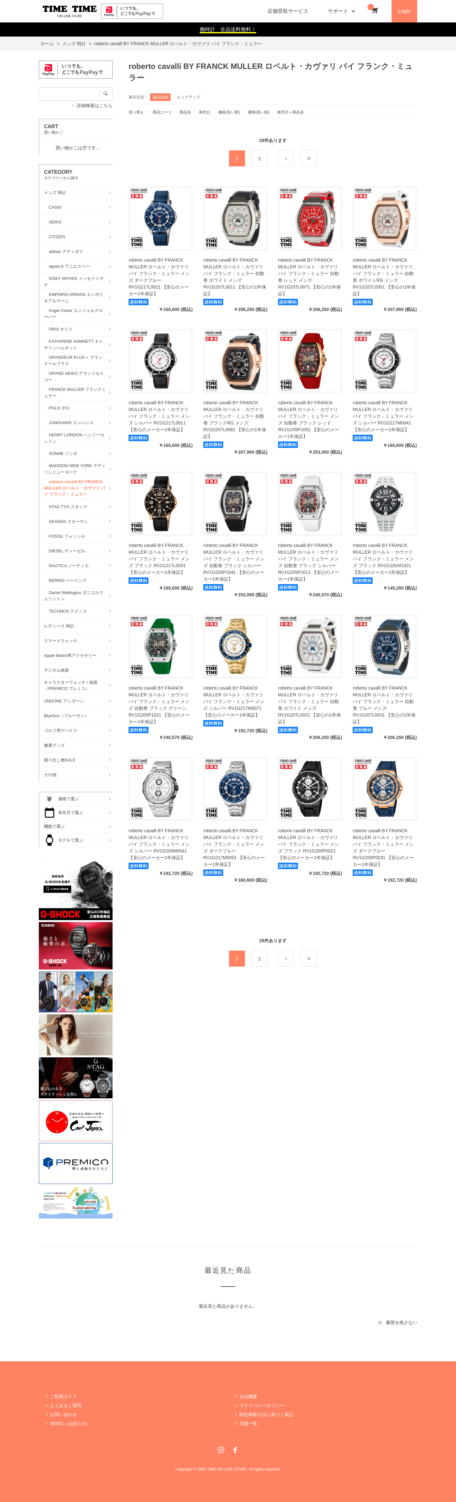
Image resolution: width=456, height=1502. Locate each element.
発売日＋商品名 (290, 112)
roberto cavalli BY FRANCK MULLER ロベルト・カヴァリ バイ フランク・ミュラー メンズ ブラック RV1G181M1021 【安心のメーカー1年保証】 (383, 559)
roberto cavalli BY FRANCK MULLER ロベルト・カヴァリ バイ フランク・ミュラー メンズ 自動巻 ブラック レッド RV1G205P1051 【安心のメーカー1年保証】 (308, 419)
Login (404, 11)
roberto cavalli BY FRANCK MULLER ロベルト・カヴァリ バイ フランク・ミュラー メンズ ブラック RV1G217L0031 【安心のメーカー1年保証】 (159, 559)
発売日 (204, 112)
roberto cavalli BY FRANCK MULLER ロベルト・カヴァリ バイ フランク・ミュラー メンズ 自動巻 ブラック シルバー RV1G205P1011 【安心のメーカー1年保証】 (308, 562)
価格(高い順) (258, 112)
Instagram (221, 1450)
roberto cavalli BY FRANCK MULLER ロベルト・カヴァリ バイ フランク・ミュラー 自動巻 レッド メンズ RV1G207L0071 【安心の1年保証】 (309, 276)
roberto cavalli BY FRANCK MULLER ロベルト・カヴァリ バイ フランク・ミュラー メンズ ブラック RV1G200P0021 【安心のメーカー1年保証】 (308, 844)
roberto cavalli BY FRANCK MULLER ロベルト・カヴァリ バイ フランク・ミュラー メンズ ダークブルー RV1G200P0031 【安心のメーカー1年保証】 (383, 847)
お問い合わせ (63, 1414)
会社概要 (248, 1396)
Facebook (235, 1450)
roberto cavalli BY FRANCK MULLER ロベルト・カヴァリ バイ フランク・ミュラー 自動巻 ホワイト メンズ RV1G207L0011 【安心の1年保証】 (234, 276)
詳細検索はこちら (95, 105)
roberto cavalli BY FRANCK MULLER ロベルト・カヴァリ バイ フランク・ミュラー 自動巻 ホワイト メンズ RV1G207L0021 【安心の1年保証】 (309, 704)
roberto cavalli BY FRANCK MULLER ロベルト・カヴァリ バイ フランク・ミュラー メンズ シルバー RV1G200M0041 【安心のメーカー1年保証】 (159, 844)
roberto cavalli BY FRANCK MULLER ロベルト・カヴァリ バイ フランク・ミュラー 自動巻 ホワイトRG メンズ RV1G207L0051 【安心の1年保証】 (384, 276)
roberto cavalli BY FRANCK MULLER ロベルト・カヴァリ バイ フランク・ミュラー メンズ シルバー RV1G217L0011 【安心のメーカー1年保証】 (159, 416)
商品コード (162, 112)
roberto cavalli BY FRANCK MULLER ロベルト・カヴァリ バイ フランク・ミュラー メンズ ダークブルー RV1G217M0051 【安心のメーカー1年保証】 (234, 847)
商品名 (185, 112)
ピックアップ (188, 97)
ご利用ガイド (63, 1396)
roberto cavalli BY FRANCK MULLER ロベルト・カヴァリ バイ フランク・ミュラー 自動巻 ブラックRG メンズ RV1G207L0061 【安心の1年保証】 (234, 419)
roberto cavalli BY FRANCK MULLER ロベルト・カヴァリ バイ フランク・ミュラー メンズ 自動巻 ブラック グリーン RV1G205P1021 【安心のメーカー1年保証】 (159, 704)
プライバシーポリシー (261, 1405)
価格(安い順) (229, 112)
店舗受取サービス (287, 11)
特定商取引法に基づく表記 (266, 1414)
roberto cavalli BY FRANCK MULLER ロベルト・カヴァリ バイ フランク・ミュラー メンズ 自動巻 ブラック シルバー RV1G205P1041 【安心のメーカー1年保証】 (233, 562)
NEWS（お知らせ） (70, 1423)
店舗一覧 (248, 1423)
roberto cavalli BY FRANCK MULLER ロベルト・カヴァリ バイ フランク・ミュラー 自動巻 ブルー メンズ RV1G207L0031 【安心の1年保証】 (384, 704)
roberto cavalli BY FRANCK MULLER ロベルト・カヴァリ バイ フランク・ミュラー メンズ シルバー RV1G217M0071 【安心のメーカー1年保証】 (233, 701)
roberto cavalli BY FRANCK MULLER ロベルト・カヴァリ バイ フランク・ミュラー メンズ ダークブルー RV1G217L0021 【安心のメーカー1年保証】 (159, 276)
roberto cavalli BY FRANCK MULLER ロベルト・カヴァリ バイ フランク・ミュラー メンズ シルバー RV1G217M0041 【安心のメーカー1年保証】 (383, 416)
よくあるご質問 (65, 1405)
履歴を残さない (401, 1322)
